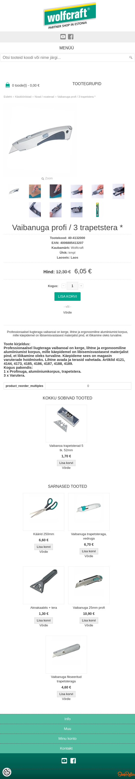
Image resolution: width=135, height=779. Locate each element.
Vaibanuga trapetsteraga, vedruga (89, 536)
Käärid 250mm (43, 534)
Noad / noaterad (44, 96)
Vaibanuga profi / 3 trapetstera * (76, 96)
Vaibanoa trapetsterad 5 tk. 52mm (66, 448)
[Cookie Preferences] (6, 772)
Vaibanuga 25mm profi (89, 607)
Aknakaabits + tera (43, 607)
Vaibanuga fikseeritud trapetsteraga (66, 679)
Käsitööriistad (23, 96)
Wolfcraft (77, 248)
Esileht (8, 96)
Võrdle (67, 312)
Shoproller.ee (126, 774)
